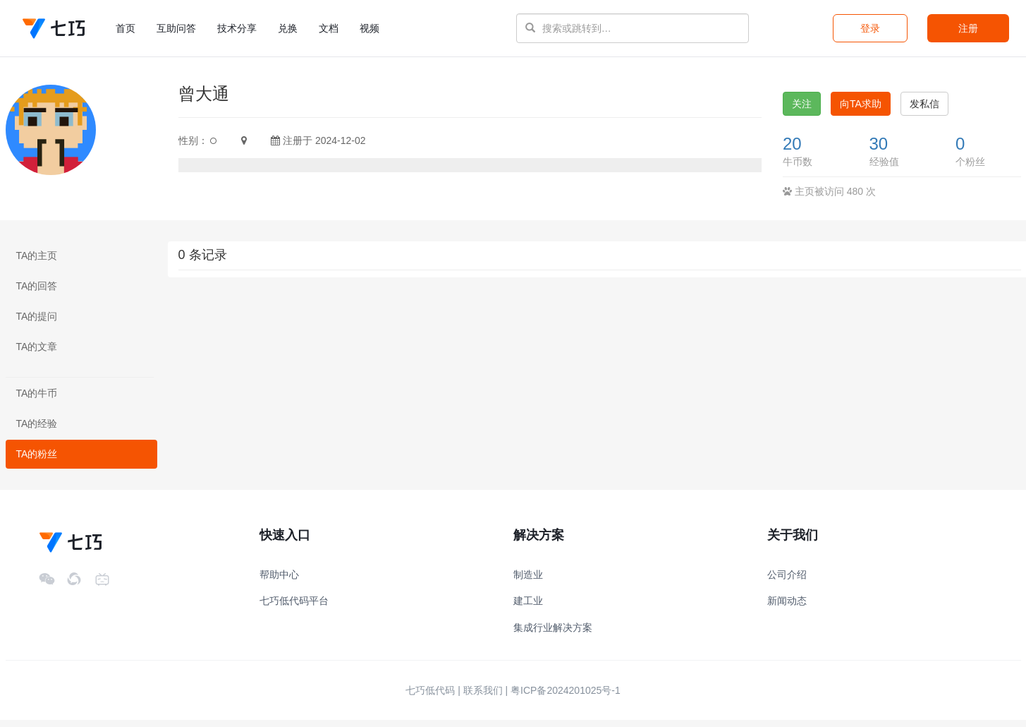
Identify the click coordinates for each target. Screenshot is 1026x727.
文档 (328, 28)
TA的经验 (37, 430)
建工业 (528, 607)
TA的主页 (37, 262)
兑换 (288, 28)
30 (878, 150)
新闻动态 (787, 607)
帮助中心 (279, 581)
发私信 (924, 110)
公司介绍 (787, 581)
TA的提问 (37, 323)
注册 (968, 28)
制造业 (528, 581)
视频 (369, 28)
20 (792, 150)
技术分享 (237, 28)
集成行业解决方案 (552, 634)
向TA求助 (860, 110)
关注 (802, 110)
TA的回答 (37, 293)
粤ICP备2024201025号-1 (566, 697)
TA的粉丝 (37, 461)
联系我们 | (485, 697)
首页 (131, 27)
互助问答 (176, 28)
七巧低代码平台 (294, 607)
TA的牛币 (37, 400)
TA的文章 (37, 353)
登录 (870, 28)
